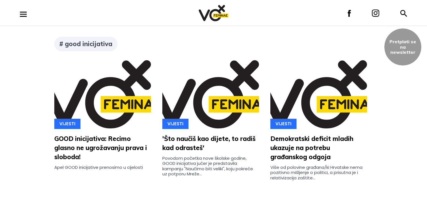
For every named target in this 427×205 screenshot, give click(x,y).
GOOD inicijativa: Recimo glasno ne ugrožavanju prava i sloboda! (100, 148)
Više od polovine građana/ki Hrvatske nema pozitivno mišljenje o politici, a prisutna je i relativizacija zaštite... (316, 172)
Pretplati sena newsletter (402, 47)
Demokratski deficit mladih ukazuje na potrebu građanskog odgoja (311, 148)
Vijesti (67, 124)
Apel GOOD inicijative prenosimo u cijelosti (98, 167)
